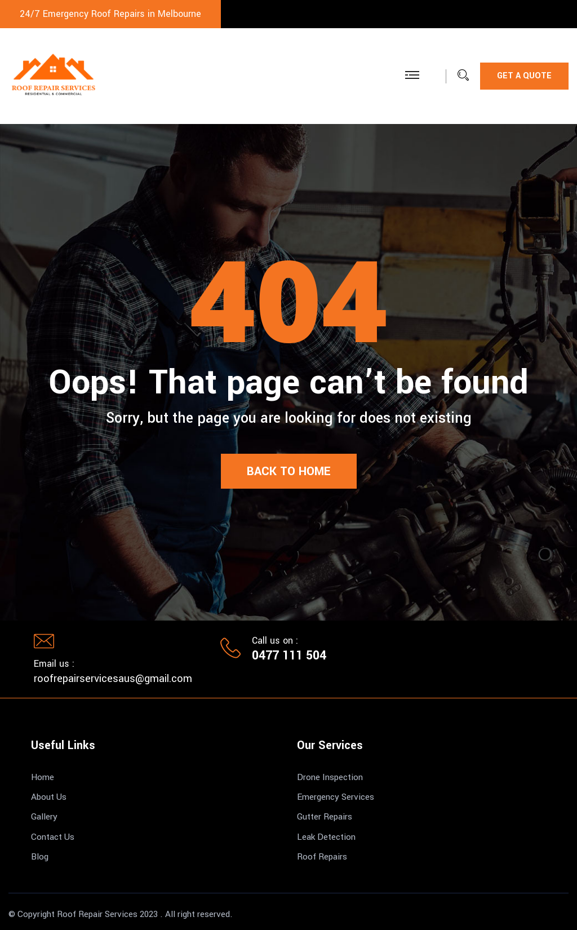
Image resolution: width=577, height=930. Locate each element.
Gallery (44, 817)
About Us (48, 797)
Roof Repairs (322, 857)
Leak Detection (326, 837)
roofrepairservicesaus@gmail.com (113, 678)
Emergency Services (335, 797)
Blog (39, 857)
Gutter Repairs (324, 817)
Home (42, 777)
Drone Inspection (330, 777)
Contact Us (52, 837)
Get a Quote (524, 76)
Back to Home (289, 471)
